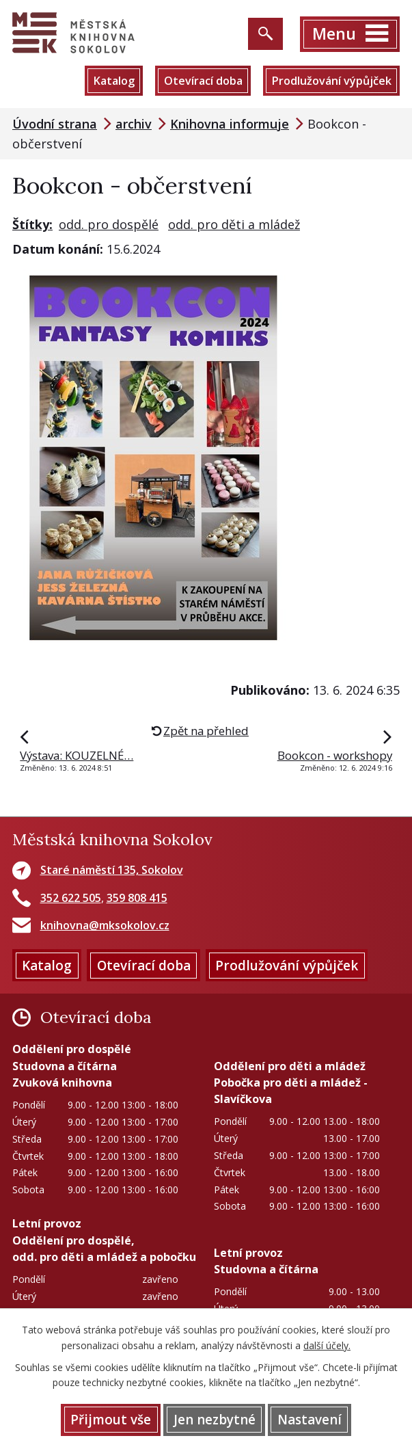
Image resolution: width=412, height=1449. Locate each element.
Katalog (114, 80)
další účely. (327, 1345)
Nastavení (309, 1419)
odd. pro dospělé (109, 224)
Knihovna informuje (229, 124)
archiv (133, 124)
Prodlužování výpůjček (331, 80)
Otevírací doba (203, 80)
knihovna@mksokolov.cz (104, 925)
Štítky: (32, 224)
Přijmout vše (110, 1419)
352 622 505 (70, 897)
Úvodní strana (54, 124)
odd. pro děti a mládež (234, 224)
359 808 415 (137, 897)
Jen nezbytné (215, 1419)
